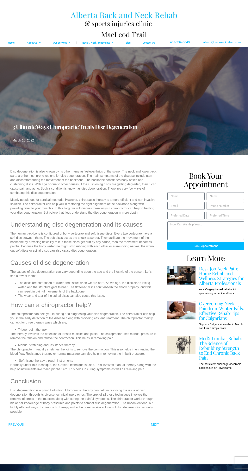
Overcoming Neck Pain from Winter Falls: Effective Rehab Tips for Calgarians (221, 310)
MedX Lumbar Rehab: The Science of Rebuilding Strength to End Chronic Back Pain (220, 348)
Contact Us (149, 42)
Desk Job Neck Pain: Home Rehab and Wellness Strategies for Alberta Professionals (221, 275)
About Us (34, 43)
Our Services (61, 43)
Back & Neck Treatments (97, 43)
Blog (128, 42)
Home (11, 42)
